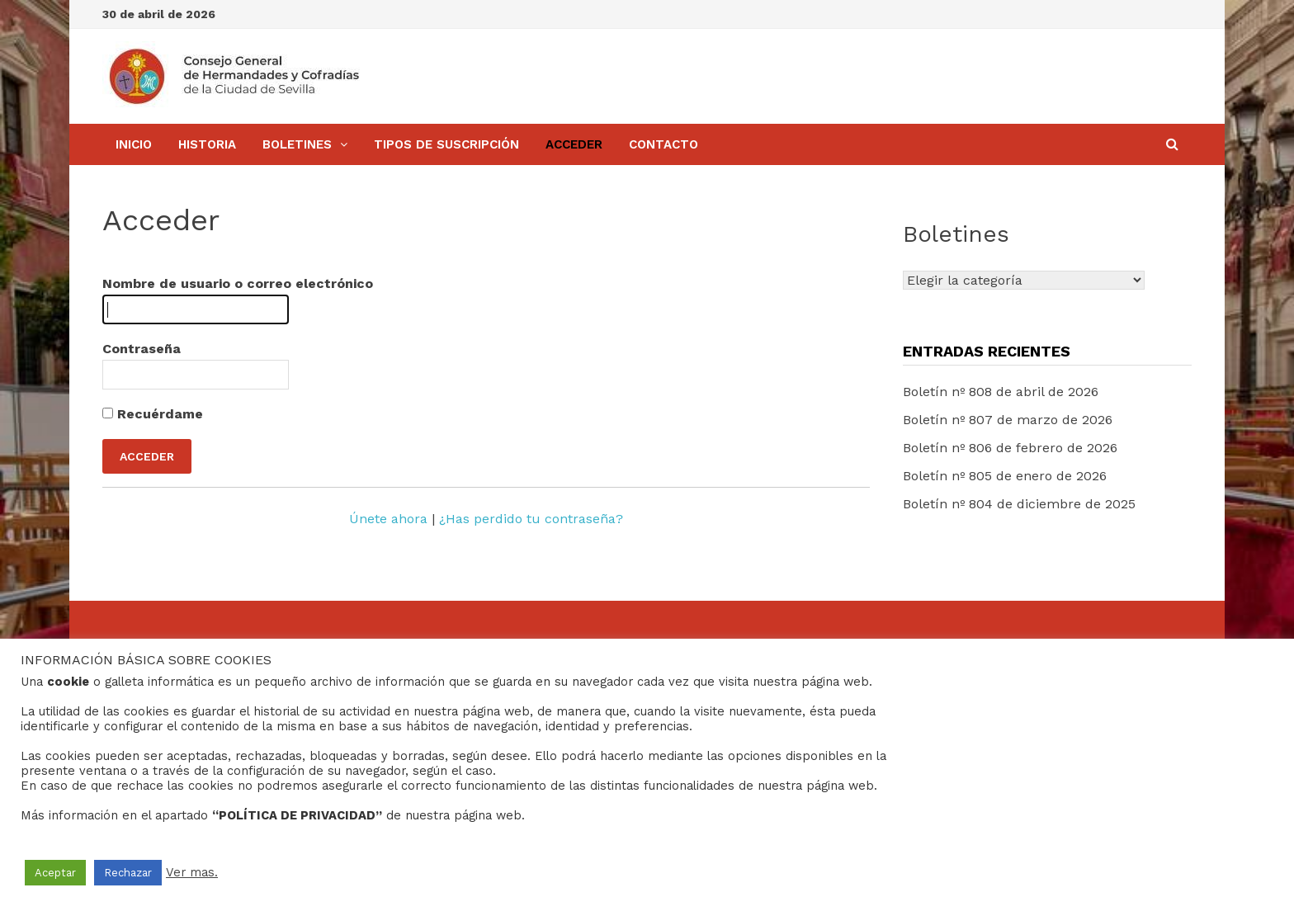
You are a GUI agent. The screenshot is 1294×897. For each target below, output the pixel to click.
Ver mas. (192, 872)
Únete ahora (388, 518)
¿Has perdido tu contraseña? (531, 518)
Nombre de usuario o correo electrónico (237, 283)
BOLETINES (297, 144)
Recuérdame (152, 414)
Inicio (134, 144)
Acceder (573, 144)
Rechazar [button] (128, 872)
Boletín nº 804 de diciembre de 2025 (1019, 504)
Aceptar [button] (55, 872)
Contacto (663, 144)
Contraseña (141, 348)
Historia (207, 144)
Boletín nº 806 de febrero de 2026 (1010, 448)
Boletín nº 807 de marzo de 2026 (1007, 419)
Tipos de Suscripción (446, 144)
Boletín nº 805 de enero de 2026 (1005, 476)
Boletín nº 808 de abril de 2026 (1000, 391)
